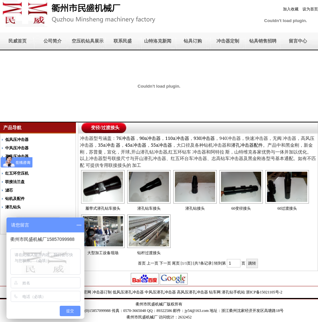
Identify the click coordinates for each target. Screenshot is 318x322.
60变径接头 (241, 208)
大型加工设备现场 (102, 253)
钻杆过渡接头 (149, 253)
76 (125, 138)
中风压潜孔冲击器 (160, 292)
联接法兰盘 (15, 182)
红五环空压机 (17, 173)
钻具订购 (193, 41)
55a (161, 145)
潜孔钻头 (13, 207)
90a (150, 138)
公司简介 (52, 41)
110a (177, 138)
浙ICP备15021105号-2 (264, 292)
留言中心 (298, 41)
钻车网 (215, 292)
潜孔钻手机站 (233, 292)
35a (109, 145)
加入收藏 (291, 9)
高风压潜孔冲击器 (192, 292)
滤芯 (9, 190)
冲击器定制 (227, 41)
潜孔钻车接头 (149, 208)
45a (135, 145)
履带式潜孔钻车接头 (102, 208)
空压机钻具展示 (88, 41)
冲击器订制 (102, 292)
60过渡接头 (287, 208)
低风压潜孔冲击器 (128, 292)
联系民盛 (123, 41)
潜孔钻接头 (195, 208)
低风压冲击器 (17, 139)
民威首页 (17, 41)
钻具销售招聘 (262, 41)
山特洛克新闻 (157, 41)
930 (204, 138)
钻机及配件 (15, 198)
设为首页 (310, 9)
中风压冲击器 (17, 148)
